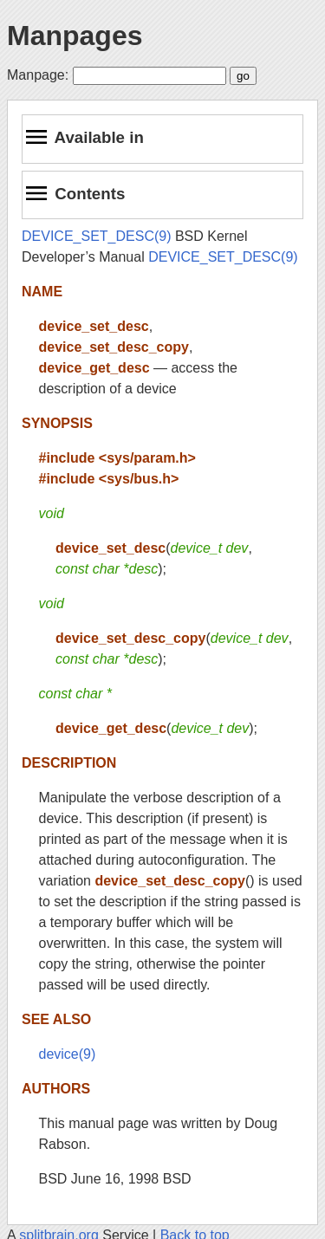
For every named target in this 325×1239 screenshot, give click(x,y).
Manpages (74, 35)
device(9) (67, 1054)
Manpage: (37, 75)
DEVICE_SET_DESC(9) (97, 236)
